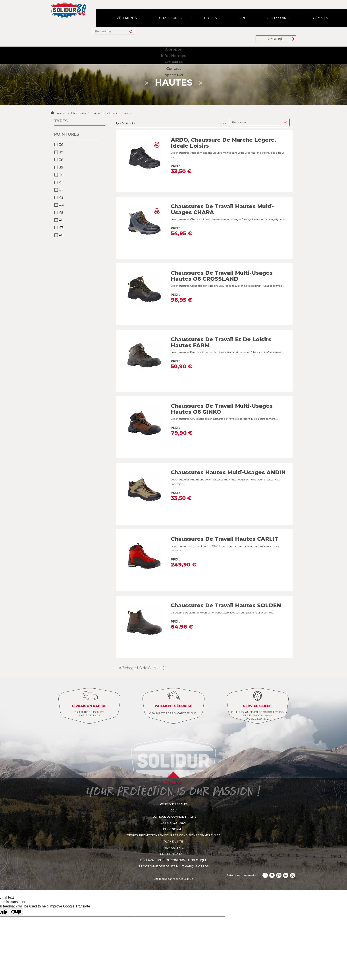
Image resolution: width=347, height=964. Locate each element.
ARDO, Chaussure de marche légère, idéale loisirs (223, 128)
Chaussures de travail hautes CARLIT (225, 524)
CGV (174, 795)
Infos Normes (130, 12)
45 (61, 198)
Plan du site (173, 826)
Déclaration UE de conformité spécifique (173, 845)
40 (61, 160)
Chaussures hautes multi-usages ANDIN (228, 457)
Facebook (265, 860)
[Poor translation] (16, 897)
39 (61, 152)
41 (61, 167)
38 (61, 145)
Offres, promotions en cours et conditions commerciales (173, 820)
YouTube (272, 860)
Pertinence (239, 107)
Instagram (278, 860)
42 (61, 175)
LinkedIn (285, 860)
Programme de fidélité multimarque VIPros (173, 851)
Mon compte (173, 833)
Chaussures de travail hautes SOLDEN (226, 590)
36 (61, 130)
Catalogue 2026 (173, 808)
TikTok (292, 860)
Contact (177, 12)
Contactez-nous (173, 839)
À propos (106, 12)
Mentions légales (173, 789)
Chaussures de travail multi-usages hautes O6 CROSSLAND (222, 261)
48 (61, 220)
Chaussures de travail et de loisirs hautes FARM (221, 327)
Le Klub (188, 864)
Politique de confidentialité (173, 801)
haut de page (173, 767)
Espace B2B (199, 12)
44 (61, 190)
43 (61, 182)
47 (61, 213)
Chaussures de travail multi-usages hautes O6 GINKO (222, 394)
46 (61, 205)
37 (61, 137)
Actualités (155, 12)
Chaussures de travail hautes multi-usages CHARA (222, 194)
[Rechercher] (230, 12)
